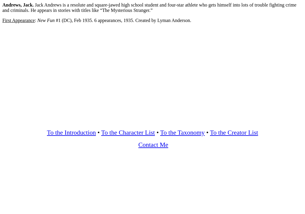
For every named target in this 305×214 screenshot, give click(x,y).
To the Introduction (71, 132)
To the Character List (128, 132)
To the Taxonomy (182, 132)
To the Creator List (234, 132)
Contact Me (153, 144)
